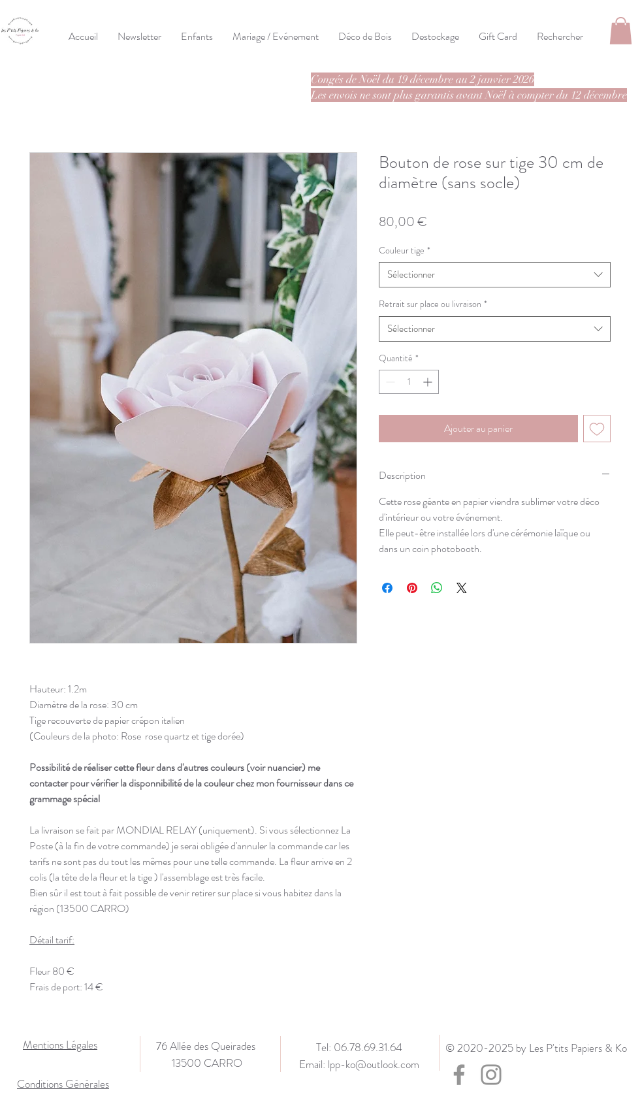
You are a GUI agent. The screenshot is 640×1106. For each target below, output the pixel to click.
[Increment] (429, 381)
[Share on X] (462, 588)
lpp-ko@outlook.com (373, 1064)
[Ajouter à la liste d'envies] (597, 428)
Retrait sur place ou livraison (433, 304)
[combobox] (495, 274)
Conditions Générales (63, 1084)
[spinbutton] (409, 381)
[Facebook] (459, 1074)
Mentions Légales (60, 1044)
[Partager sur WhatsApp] (437, 588)
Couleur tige (404, 250)
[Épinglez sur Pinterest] (412, 588)
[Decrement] (389, 381)
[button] (620, 30)
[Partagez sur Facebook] (387, 588)
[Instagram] (491, 1074)
